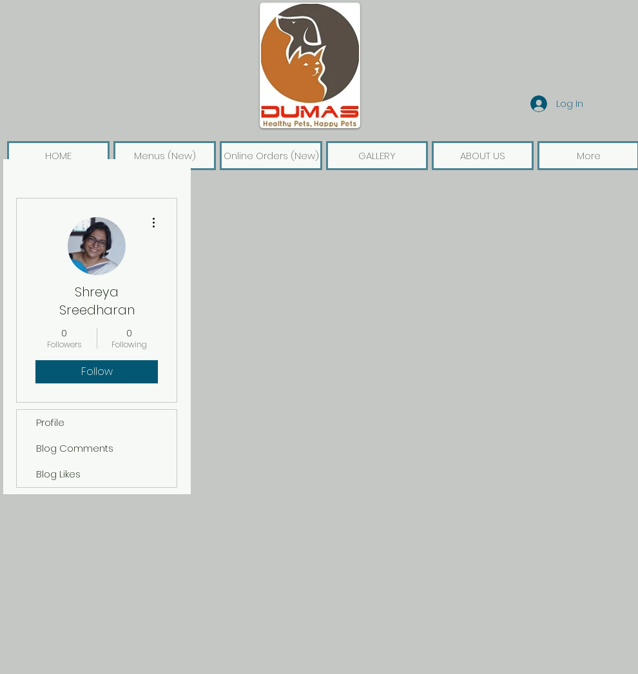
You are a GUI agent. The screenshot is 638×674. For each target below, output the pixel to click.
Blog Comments (74, 448)
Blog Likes (58, 474)
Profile (50, 422)
